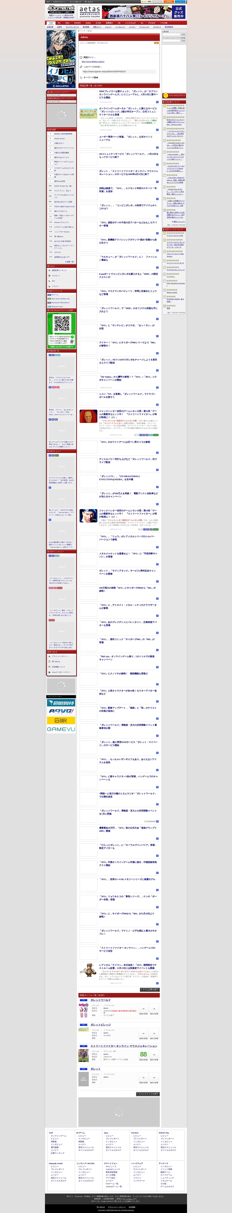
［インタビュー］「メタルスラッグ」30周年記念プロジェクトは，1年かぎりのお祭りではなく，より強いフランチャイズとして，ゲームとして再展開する (61, 580)
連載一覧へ (71, 262)
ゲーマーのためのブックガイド (64, 196)
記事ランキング (57, 1153)
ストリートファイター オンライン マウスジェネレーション (124, 1046)
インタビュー (120, 27)
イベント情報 (166, 1169)
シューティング (167, 1178)
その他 (163, 1184)
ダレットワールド (101, 1000)
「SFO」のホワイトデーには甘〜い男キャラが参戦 (124, 442)
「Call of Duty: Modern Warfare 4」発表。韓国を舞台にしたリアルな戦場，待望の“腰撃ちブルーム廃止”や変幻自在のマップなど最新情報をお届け (176, 180)
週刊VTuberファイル (61, 157)
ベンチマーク (139, 1181)
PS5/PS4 (77, 23)
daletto (105, 1008)
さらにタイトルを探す (148, 1094)
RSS (48, 2)
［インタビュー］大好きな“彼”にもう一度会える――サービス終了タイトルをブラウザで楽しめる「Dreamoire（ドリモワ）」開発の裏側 (61, 645)
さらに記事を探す (150, 989)
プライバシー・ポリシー (117, 1207)
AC (142, 23)
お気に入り (157, 1)
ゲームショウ (144, 27)
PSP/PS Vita (164, 1133)
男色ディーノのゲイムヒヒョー (64, 163)
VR (119, 23)
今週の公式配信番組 (61, 153)
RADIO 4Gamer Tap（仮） (63, 186)
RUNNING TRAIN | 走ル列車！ (175, 300)
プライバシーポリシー (60, 656)
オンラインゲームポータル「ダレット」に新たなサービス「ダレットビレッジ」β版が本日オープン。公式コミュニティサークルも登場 (128, 111)
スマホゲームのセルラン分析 (64, 169)
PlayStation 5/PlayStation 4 (61, 302)
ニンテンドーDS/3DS (85, 1163)
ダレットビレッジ (101, 1024)
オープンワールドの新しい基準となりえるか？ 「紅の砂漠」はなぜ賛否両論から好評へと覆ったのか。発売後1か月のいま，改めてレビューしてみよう (61, 480)
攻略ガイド (97, 27)
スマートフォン (110, 1163)
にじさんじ (171, 276)
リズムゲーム (166, 1181)
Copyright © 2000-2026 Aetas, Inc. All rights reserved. (116, 1210)
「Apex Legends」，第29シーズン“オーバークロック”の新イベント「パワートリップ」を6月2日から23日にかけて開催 (176, 156)
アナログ (151, 23)
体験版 (54, 1141)
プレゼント (157, 27)
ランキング (180, 1)
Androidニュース (113, 1169)
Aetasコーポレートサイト (61, 672)
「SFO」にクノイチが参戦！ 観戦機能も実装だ (123, 673)
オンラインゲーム (72, 27)
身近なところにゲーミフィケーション (64, 247)
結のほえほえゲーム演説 (63, 202)
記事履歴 (169, 1)
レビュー (108, 27)
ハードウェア (130, 23)
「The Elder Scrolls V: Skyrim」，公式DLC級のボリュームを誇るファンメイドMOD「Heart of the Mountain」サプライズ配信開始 (176, 145)
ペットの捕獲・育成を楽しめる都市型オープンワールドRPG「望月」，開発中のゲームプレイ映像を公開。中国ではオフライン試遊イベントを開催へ (176, 110)
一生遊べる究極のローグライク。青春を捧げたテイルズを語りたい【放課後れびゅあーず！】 (176, 203)
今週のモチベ (59, 143)
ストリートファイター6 (175, 263)
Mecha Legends (172, 292)
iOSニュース (111, 1166)
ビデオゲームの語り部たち (64, 227)
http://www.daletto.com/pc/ (93, 61)
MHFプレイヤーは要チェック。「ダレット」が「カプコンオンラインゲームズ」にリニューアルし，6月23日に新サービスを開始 (128, 94)
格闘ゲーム (165, 1172)
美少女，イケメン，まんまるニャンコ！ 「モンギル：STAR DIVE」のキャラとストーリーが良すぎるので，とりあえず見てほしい (61, 412)
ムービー (132, 27)
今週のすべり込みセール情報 (64, 175)
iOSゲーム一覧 (112, 1184)
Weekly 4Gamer (59, 138)
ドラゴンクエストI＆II (175, 235)
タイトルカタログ (86, 1150)
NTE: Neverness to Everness (176, 284)
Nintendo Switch (57, 306)
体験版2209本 (68, 18)
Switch (88, 23)
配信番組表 (169, 27)
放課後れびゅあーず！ (62, 257)
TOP (51, 23)
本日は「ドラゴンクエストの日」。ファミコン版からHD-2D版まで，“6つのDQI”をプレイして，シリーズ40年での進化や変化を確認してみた (61, 380)
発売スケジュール (86, 1147)
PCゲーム (55, 295)
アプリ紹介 (110, 1178)
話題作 (59, 27)
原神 (168, 308)
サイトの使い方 (75, 2)
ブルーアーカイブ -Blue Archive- (175, 255)
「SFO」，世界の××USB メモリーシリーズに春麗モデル (127, 879)
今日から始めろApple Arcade (64, 206)
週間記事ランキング (59, 270)
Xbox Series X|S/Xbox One (61, 299)
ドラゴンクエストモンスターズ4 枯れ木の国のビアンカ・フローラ (176, 244)
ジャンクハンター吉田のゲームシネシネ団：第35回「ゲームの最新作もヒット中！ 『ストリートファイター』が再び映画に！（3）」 (128, 414)
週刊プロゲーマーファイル (64, 148)
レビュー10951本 (55, 18)
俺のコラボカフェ (60, 211)
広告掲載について (58, 667)
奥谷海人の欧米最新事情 (63, 134)
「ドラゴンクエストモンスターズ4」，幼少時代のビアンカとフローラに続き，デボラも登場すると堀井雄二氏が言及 (176, 133)
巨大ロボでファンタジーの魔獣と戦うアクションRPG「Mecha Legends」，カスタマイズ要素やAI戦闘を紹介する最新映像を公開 (176, 122)
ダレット (96, 1069)
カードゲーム (166, 1175)
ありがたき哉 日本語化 (62, 241)
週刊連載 (86, 27)
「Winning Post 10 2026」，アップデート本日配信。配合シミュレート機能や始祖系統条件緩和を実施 (176, 191)
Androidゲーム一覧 (114, 1186)
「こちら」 (129, 1199)
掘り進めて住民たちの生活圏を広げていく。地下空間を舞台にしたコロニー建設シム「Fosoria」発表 (176, 215)
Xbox (67, 23)
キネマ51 (57, 252)
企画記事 (50, 27)
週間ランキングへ (179, 221)
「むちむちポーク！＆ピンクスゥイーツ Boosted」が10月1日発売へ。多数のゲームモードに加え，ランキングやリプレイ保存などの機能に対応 (176, 168)
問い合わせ (89, 2)
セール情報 (110, 1175)
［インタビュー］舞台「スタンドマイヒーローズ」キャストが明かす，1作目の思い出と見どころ (61, 612)
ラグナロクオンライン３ (176, 270)
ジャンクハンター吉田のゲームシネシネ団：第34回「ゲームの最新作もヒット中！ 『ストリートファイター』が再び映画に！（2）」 (128, 513)
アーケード (163, 1163)
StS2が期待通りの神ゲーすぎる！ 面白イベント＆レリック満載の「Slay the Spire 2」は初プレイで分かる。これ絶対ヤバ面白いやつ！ (61, 544)
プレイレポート (112, 1138)
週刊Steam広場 (59, 181)
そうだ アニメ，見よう (62, 191)
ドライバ (55, 286)
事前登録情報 (111, 1172)
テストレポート (140, 1169)
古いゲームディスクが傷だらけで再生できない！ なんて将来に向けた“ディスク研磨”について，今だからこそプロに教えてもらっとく (61, 444)
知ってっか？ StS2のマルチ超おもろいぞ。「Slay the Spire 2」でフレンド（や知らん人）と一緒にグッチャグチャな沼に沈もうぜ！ (61, 512)
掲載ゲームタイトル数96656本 (61, 15)
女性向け (109, 23)
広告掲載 (132, 1207)
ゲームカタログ (167, 1186)
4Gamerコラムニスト (61, 222)
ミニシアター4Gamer (61, 232)
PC (59, 23)
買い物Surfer (58, 236)
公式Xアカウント (59, 2)
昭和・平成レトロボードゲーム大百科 (64, 217)
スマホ (98, 23)
